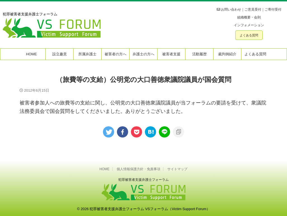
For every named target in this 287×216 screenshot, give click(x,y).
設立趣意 (59, 54)
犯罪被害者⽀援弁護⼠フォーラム (143, 180)
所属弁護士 (87, 54)
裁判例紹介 (227, 54)
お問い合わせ (231, 9)
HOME (31, 54)
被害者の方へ (115, 54)
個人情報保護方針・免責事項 (138, 169)
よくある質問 (249, 35)
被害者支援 (171, 54)
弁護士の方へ (143, 54)
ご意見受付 (252, 9)
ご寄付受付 (273, 9)
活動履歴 (199, 54)
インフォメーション (249, 25)
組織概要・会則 (249, 17)
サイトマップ (177, 169)
